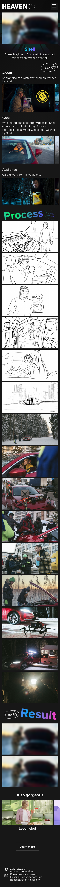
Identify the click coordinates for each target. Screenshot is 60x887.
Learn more (27, 847)
